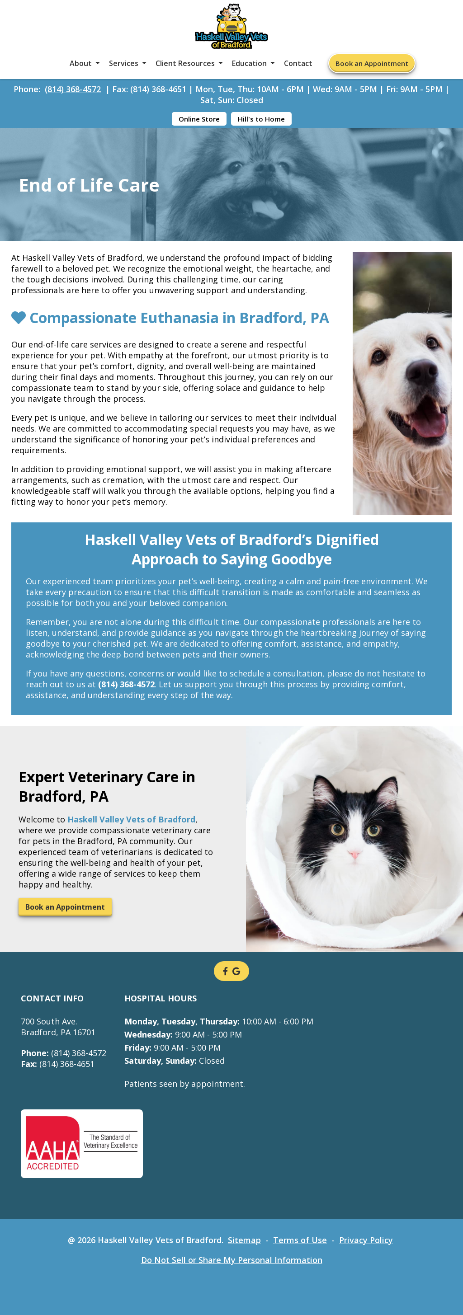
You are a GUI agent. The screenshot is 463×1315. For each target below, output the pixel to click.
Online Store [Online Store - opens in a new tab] (199, 118)
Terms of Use (300, 1240)
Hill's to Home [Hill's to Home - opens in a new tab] (261, 118)
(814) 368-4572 (73, 89)
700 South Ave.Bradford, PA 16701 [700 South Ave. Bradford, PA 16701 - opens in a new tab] (58, 1027)
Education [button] (249, 63)
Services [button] (123, 63)
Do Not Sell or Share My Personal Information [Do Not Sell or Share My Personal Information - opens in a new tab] (231, 1259)
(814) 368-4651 (57, 1063)
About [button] (81, 63)
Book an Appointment (371, 63)
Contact (298, 63)
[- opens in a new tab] (225, 971)
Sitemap (244, 1240)
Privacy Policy (366, 1240)
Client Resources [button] (185, 63)
